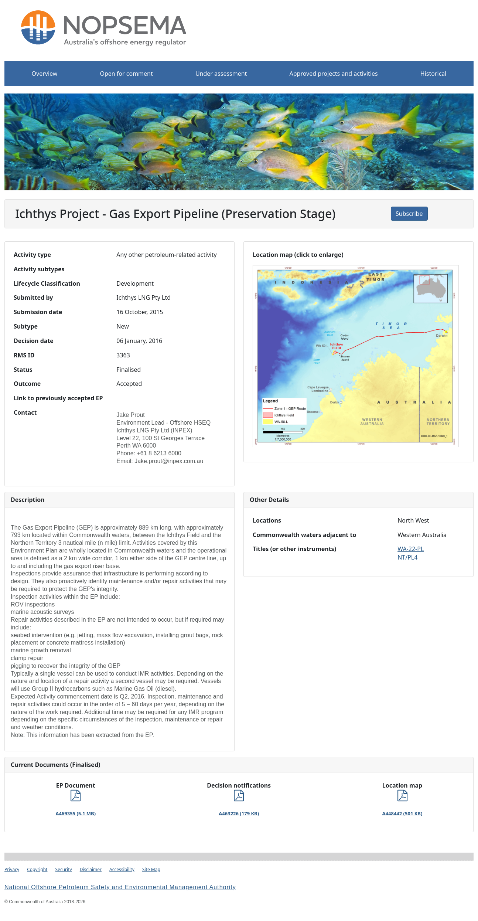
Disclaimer (91, 869)
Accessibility (121, 869)
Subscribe (409, 214)
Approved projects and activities (334, 73)
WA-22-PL (410, 549)
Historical (433, 73)
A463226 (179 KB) (239, 813)
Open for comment (126, 73)
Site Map (151, 869)
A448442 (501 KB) (402, 813)
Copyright (37, 869)
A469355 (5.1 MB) (75, 813)
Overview (45, 73)
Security (63, 869)
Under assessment (221, 73)
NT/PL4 (407, 557)
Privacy (11, 869)
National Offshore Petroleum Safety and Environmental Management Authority (120, 887)
